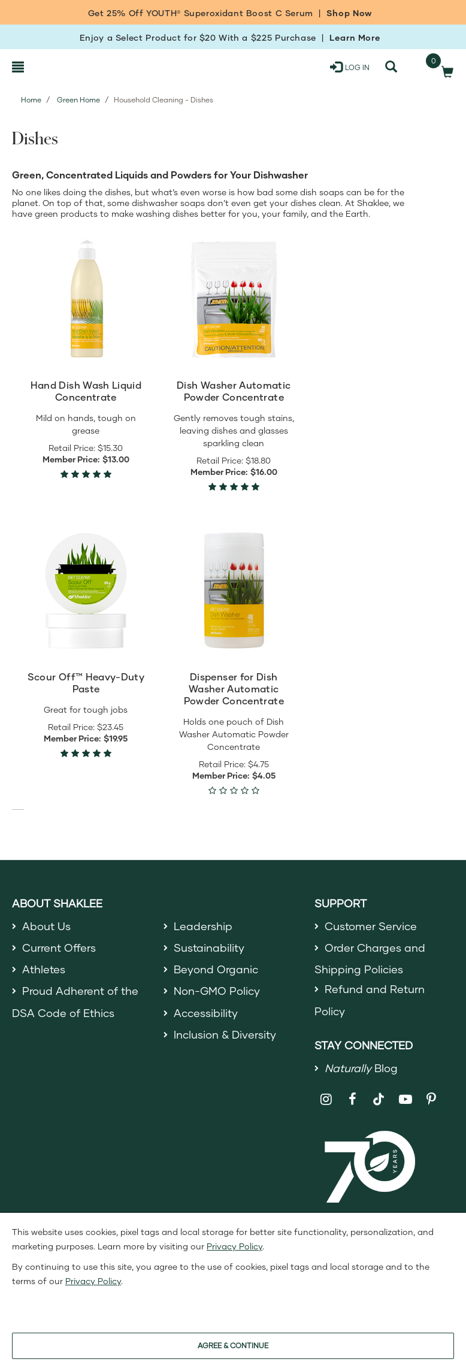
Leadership (203, 926)
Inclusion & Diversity (225, 1034)
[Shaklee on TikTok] (379, 1092)
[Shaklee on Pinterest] (431, 1099)
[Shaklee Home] (69, 67)
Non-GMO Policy (217, 990)
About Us (46, 926)
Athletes (43, 969)
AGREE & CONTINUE (233, 1345)
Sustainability (209, 947)
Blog (361, 1068)
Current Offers (59, 947)
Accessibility (206, 1012)
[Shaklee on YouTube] (405, 1099)
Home (31, 99)
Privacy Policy (234, 1246)
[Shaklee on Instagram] (326, 1099)
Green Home (78, 99)
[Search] (391, 67)
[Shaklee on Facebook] (352, 1099)
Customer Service (371, 926)
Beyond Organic (216, 969)
